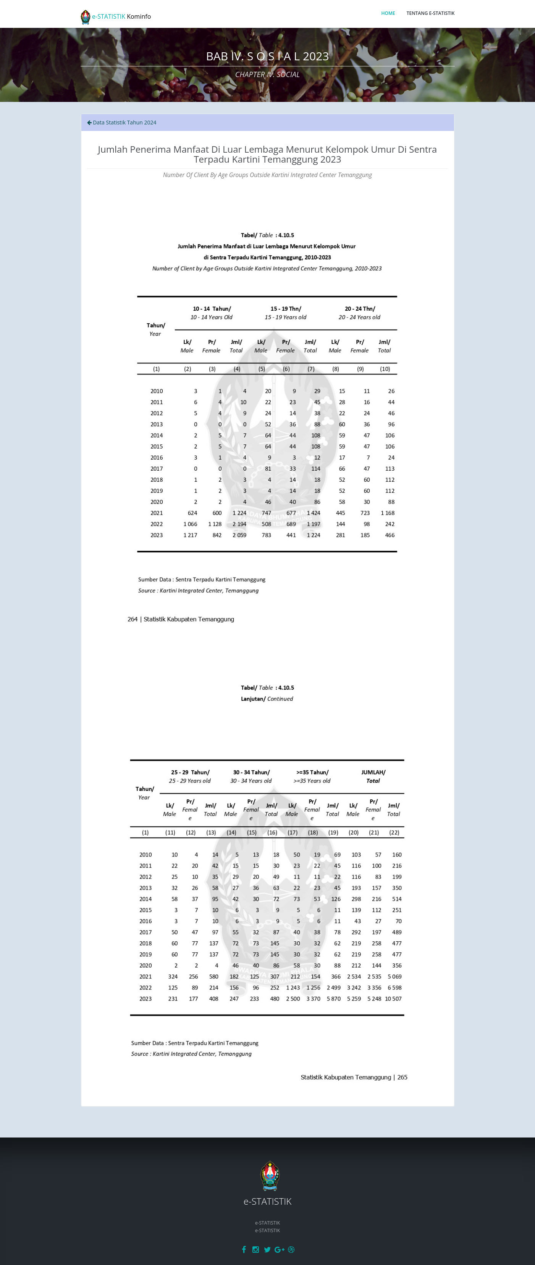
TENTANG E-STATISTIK (431, 13)
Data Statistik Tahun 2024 (122, 122)
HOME (388, 13)
